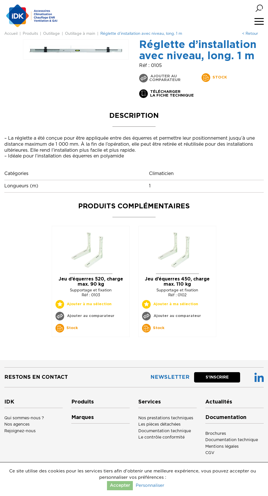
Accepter (120, 485)
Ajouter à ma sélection (89, 304)
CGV (210, 453)
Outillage (51, 34)
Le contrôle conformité (161, 437)
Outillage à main (80, 34)
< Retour (250, 34)
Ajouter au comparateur (165, 78)
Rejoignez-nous (20, 431)
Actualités (218, 402)
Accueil (11, 34)
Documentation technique (164, 431)
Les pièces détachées (159, 424)
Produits (30, 34)
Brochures (215, 434)
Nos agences (17, 424)
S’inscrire (217, 377)
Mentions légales (222, 447)
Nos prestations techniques (165, 418)
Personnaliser (150, 485)
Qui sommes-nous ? (24, 418)
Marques (82, 417)
